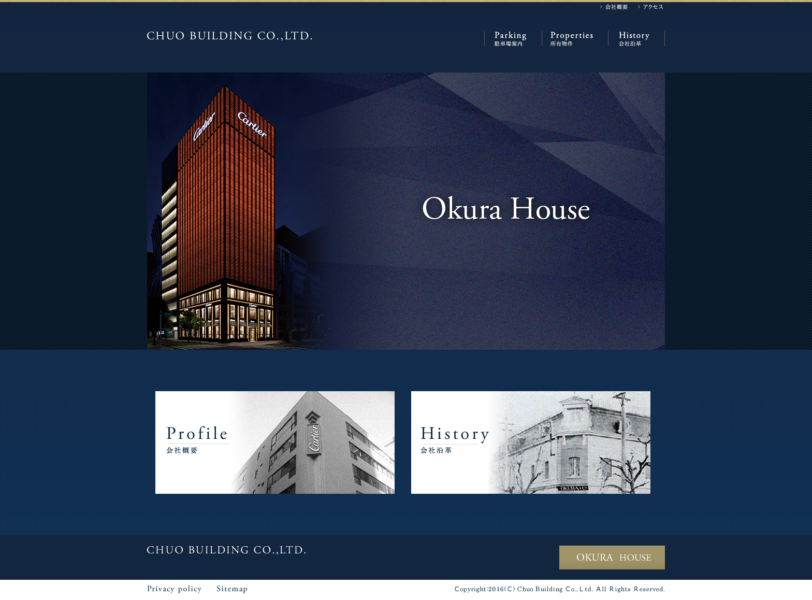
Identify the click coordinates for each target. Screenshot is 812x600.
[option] (406, 211)
